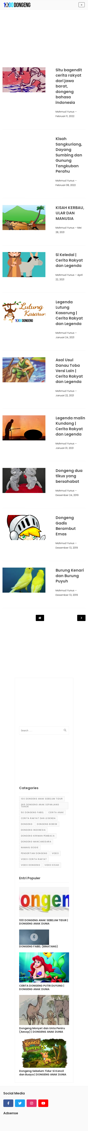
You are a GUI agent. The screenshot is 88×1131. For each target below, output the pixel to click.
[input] (44, 673)
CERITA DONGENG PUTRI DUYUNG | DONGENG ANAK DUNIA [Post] (41, 929)
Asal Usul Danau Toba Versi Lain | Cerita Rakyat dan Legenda (66, 337)
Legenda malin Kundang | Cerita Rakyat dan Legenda (65, 390)
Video (55, 795)
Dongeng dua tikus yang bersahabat (67, 437)
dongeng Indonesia (33, 772)
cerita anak (56, 754)
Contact (47, 1116)
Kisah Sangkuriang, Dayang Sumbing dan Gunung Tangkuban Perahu (65, 141)
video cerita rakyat (34, 801)
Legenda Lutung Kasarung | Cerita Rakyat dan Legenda (65, 285)
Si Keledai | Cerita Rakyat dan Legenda (65, 239)
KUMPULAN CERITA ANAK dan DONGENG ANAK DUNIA (34, 1125)
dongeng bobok (47, 766)
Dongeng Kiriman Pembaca (38, 777)
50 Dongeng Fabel (32, 754)
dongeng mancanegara (36, 783)
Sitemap (32, 1116)
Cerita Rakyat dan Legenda (38, 760)
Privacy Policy (65, 1116)
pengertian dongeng (34, 795)
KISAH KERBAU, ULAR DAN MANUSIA (62, 197)
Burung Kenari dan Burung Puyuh (66, 520)
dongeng (27, 766)
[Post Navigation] (40, 560)
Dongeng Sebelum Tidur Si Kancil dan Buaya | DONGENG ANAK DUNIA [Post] (42, 1015)
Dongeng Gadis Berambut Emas (64, 478)
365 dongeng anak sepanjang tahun (40, 747)
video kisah (52, 807)
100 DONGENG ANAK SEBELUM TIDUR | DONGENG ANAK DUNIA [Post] (43, 864)
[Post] (44, 845)
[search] (65, 672)
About (19, 1116)
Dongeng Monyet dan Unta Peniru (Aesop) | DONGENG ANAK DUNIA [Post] (42, 972)
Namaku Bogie (30, 789)
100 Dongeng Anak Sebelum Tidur (42, 740)
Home (7, 1116)
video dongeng (30, 807)
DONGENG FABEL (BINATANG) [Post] (38, 889)
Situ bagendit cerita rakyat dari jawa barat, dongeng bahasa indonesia (65, 80)
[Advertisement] (44, 40)
